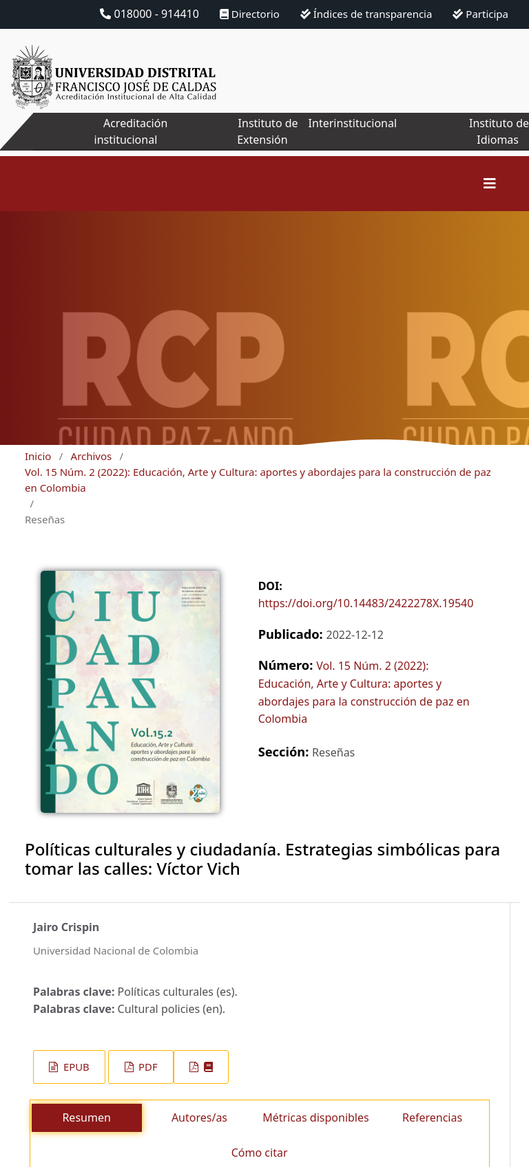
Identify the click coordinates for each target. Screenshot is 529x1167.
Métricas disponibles (315, 1117)
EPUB (75, 1066)
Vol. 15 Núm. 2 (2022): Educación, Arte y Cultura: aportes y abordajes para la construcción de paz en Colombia (258, 479)
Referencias (432, 1117)
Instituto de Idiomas (499, 131)
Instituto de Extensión (267, 131)
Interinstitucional (353, 123)
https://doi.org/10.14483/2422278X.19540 (366, 603)
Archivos (91, 456)
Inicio (38, 456)
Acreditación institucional (131, 131)
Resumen (86, 1117)
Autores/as (199, 1117)
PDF (146, 1066)
